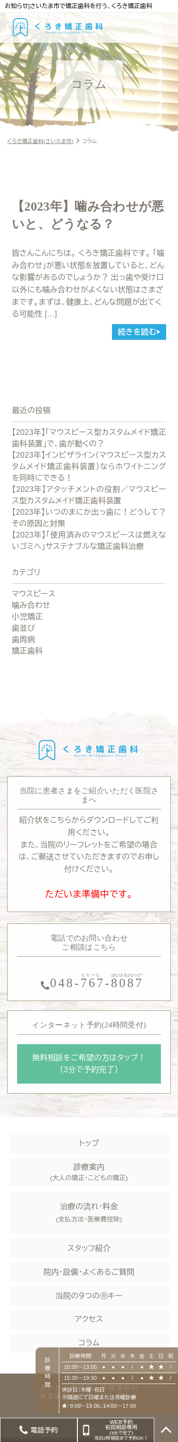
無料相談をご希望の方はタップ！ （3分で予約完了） (89, 1064)
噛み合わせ (31, 605)
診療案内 (89, 1173)
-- (97, 981)
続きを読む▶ (139, 332)
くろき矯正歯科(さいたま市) (40, 141)
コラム (88, 1343)
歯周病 (23, 639)
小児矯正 (27, 617)
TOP (166, 1430)
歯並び (23, 628)
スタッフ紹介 (89, 1248)
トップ (89, 1143)
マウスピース (34, 594)
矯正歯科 (27, 651)
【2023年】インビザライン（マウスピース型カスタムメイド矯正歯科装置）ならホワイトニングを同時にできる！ (89, 466)
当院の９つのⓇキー (89, 1296)
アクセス (89, 1319)
